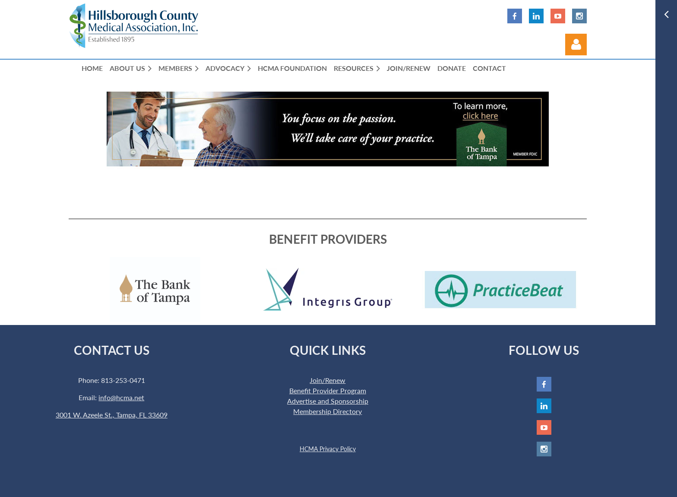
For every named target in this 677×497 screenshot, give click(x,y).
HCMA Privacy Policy (328, 448)
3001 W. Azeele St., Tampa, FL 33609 (112, 415)
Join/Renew (327, 380)
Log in (576, 44)
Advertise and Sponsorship (327, 401)
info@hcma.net (121, 397)
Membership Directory (327, 411)
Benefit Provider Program (327, 390)
